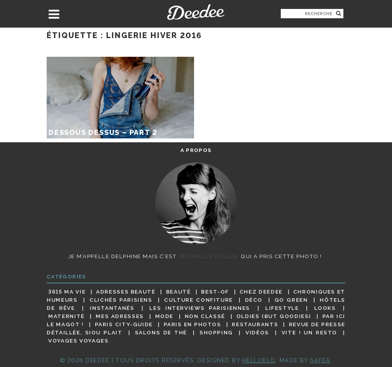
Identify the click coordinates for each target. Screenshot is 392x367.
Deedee (195, 12)
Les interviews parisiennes (199, 308)
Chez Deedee (261, 291)
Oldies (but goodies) (273, 316)
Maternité (66, 316)
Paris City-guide (124, 324)
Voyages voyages (78, 341)
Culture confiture (198, 300)
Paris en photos (192, 324)
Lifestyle (282, 308)
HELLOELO (259, 360)
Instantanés (112, 308)
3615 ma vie (67, 291)
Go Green (291, 300)
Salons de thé (161, 332)
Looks (325, 308)
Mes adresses (120, 316)
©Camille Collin (208, 256)
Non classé (205, 316)
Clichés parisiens (120, 300)
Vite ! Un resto (309, 332)
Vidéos (257, 332)
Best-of (215, 291)
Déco (254, 300)
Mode (164, 316)
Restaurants (255, 324)
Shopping (216, 332)
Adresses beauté (126, 291)
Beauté (178, 291)
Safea (320, 360)
